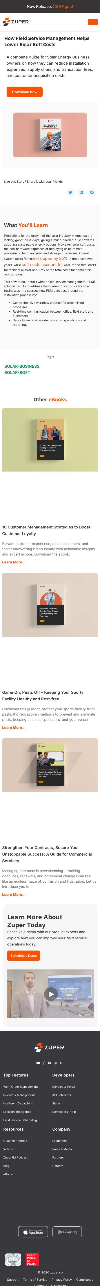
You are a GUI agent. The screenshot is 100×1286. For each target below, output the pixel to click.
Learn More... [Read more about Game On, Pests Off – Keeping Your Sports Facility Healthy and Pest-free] (13, 727)
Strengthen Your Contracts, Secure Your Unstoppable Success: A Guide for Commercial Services (47, 854)
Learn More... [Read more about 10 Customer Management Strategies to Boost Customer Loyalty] (13, 562)
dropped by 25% (52, 258)
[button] (70, 192)
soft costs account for (42, 264)
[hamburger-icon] (93, 22)
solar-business (22, 366)
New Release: (50, 6)
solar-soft (17, 372)
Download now (24, 92)
